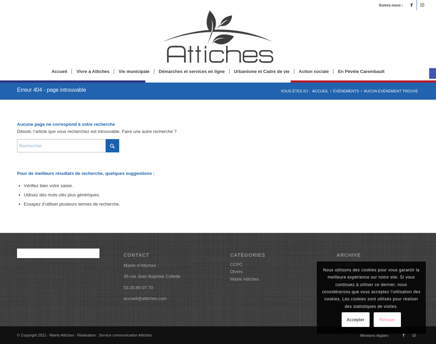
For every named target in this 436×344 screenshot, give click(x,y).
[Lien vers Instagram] (422, 5)
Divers (236, 271)
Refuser (387, 319)
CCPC (236, 264)
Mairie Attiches (244, 279)
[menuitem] (59, 71)
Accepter (355, 319)
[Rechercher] (68, 145)
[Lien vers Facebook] (412, 5)
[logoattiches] (218, 36)
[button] (432, 73)
